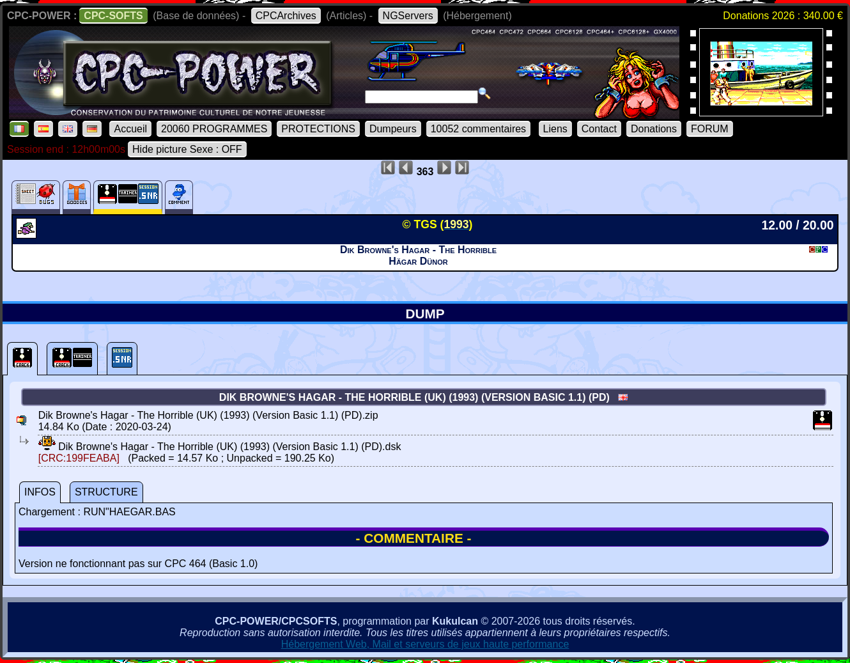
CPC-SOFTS (113, 15)
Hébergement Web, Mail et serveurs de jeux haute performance (425, 644)
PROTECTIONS (318, 128)
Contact (599, 128)
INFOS (40, 492)
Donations (654, 128)
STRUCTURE (106, 492)
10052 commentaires (478, 128)
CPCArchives (286, 15)
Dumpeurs (393, 128)
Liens (555, 128)
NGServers (408, 15)
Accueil (130, 128)
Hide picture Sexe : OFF (187, 149)
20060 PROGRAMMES (214, 128)
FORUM (710, 128)
